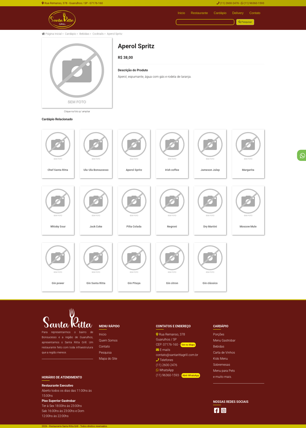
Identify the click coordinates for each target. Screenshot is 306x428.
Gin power (58, 283)
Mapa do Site (108, 358)
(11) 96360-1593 (252, 3)
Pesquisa (105, 352)
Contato (254, 13)
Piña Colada (133, 226)
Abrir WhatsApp (190, 375)
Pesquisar (245, 22)
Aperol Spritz (134, 169)
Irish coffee (172, 169)
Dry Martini (210, 226)
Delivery (238, 13)
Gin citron (172, 283)
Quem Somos (108, 340)
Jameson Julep (210, 169)
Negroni (172, 226)
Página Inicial (52, 33)
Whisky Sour (58, 226)
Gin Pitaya (134, 283)
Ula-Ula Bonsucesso (96, 169)
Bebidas (84, 33)
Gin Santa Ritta (95, 283)
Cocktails (98, 33)
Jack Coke (96, 226)
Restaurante (199, 13)
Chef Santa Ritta (58, 169)
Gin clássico (210, 283)
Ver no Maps (188, 344)
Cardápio (220, 13)
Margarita (248, 169)
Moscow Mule (248, 226)
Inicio (181, 13)
